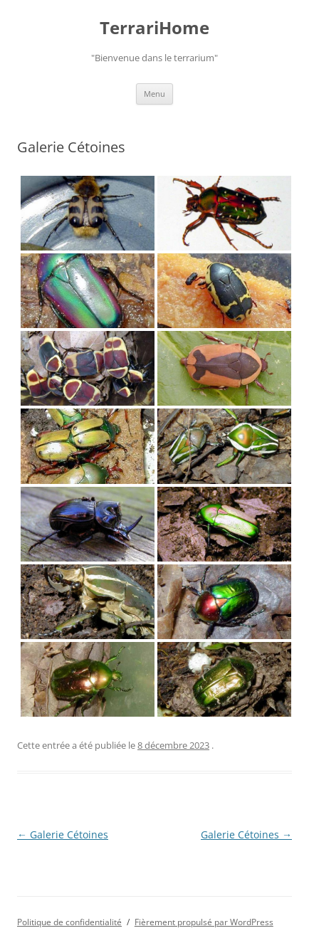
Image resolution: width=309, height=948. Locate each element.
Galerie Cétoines (62, 834)
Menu (154, 93)
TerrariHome (154, 28)
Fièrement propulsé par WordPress (204, 922)
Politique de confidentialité (69, 922)
